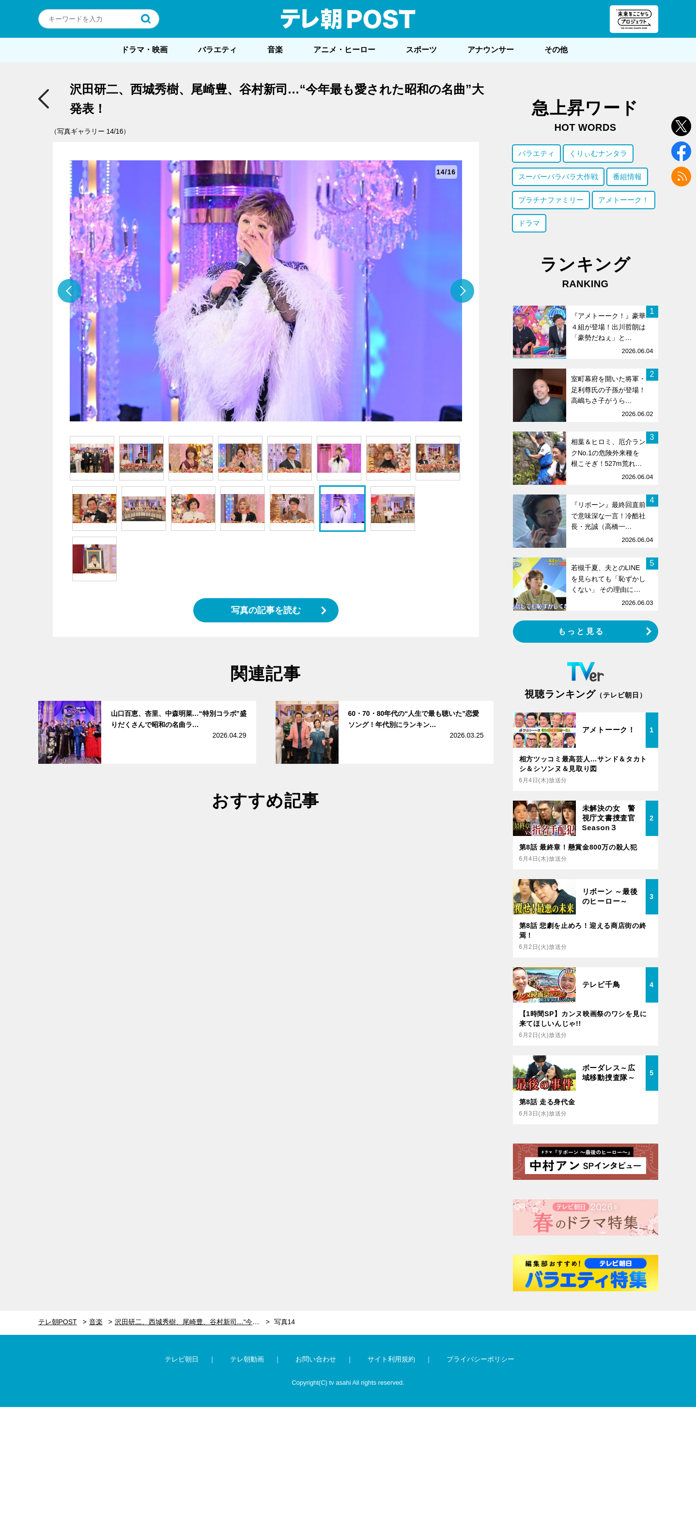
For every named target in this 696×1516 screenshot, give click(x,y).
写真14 (284, 1322)
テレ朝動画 (247, 1359)
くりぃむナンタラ (598, 153)
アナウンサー (490, 50)
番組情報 (627, 176)
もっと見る (581, 631)
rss (681, 176)
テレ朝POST (348, 19)
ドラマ (529, 223)
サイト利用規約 (391, 1359)
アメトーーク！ (623, 200)
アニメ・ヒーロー (344, 50)
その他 (556, 50)
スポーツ (421, 50)
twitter (681, 126)
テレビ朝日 (182, 1359)
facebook (681, 151)
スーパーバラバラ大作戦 (558, 176)
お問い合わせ (315, 1359)
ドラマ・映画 (144, 50)
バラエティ (217, 50)
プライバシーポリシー (480, 1359)
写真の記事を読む (266, 610)
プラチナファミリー (551, 200)
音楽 (275, 50)
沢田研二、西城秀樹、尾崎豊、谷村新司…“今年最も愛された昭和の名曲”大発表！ (192, 1322)
